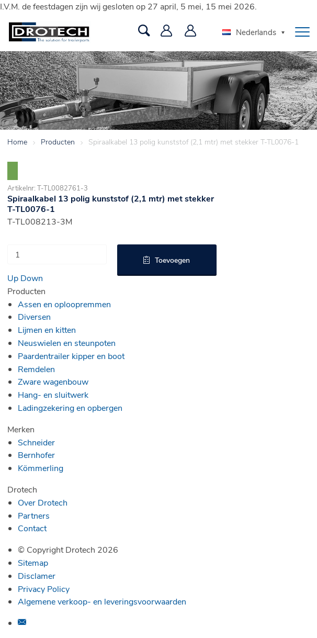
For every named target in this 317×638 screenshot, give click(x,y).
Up (12, 277)
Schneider (36, 441)
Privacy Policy (44, 588)
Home (17, 142)
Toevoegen (172, 260)
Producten (58, 142)
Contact (32, 527)
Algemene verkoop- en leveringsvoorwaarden (102, 601)
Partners (34, 515)
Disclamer (36, 575)
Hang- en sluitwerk (53, 394)
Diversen (34, 316)
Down (31, 277)
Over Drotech (42, 502)
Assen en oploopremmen (64, 303)
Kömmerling (40, 467)
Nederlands (249, 32)
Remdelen (36, 368)
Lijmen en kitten (47, 329)
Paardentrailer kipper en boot (71, 355)
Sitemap (33, 562)
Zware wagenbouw (53, 381)
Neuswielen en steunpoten (67, 342)
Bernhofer (36, 454)
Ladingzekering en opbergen (70, 407)
